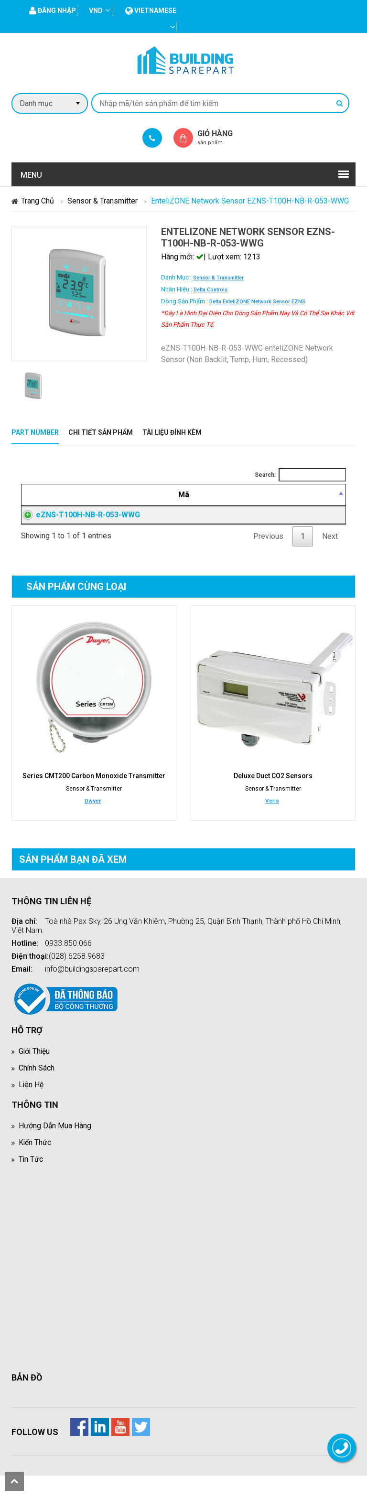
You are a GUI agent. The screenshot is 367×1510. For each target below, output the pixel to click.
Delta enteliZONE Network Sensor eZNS (257, 302)
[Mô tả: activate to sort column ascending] (175, 500)
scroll (14, 1481)
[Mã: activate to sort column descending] (65, 500)
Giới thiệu (35, 1085)
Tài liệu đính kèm (172, 432)
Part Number (35, 432)
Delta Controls (210, 290)
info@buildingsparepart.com (92, 1003)
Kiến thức (35, 1176)
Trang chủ (37, 200)
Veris (272, 835)
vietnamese (150, 10)
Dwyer (93, 835)
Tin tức (31, 1193)
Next (330, 570)
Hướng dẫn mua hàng (55, 1160)
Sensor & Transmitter (102, 200)
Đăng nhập (269, 538)
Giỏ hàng (223, 137)
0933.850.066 (68, 977)
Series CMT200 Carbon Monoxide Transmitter (93, 810)
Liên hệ (31, 1119)
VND (96, 10)
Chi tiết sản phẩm (100, 432)
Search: (300, 475)
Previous (268, 570)
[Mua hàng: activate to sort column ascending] (322, 500)
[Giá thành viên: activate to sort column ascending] (269, 500)
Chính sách (37, 1102)
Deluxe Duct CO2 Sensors (273, 810)
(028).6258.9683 (77, 990)
